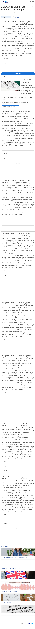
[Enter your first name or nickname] (10, 106)
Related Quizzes (4, 546)
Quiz (4, 17)
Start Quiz (18, 74)
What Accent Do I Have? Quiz (7, 579)
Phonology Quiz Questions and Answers (9, 591)
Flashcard (15, 17)
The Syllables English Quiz (7, 602)
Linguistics (4, 12)
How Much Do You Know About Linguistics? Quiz (11, 568)
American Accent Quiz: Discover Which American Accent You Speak (14, 557)
